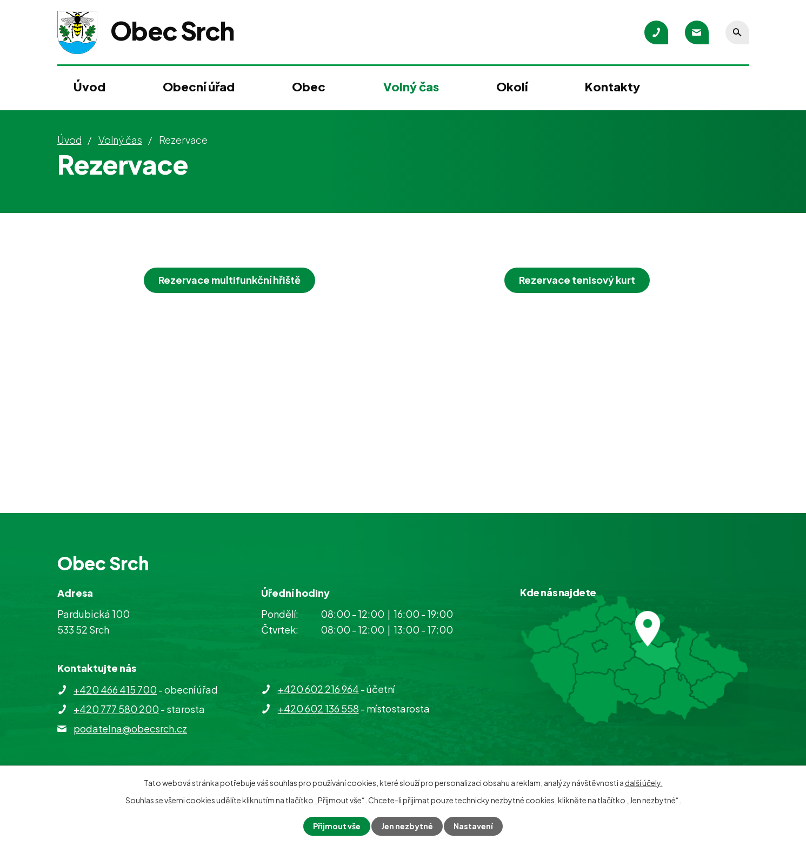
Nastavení (473, 826)
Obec (308, 86)
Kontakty (612, 86)
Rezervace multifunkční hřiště (229, 280)
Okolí (512, 86)
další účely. (644, 783)
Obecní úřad (199, 86)
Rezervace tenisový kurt (577, 280)
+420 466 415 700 (115, 689)
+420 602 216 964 (318, 689)
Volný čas (411, 86)
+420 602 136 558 (318, 708)
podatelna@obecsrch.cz (130, 728)
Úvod (89, 86)
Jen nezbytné (407, 826)
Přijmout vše (337, 826)
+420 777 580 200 (116, 709)
